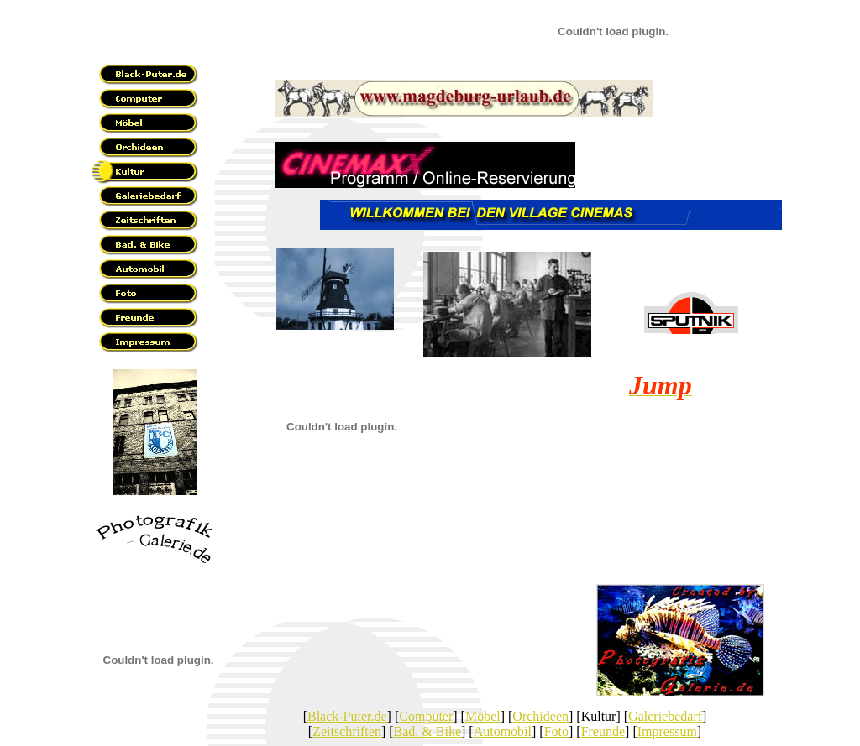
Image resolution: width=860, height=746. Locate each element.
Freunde (603, 731)
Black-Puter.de (347, 716)
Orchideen (540, 716)
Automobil (503, 731)
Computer (426, 716)
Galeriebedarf (665, 716)
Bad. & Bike (427, 731)
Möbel (483, 716)
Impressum (667, 731)
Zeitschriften (346, 731)
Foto (556, 731)
